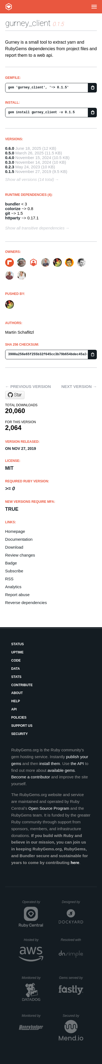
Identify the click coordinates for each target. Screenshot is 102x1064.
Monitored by (33, 978)
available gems (61, 770)
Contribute (22, 685)
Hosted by (33, 940)
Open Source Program (48, 808)
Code (16, 660)
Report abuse (17, 594)
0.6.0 (9, 148)
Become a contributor (30, 777)
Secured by (73, 1016)
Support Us (21, 726)
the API (77, 763)
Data (15, 669)
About (17, 693)
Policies (18, 717)
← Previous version (28, 386)
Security (19, 734)
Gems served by (71, 978)
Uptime (17, 652)
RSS (9, 578)
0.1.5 (9, 171)
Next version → (79, 386)
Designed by (72, 902)
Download (14, 547)
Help (15, 701)
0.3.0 (9, 162)
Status (17, 644)
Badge (11, 563)
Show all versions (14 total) (29, 179)
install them (49, 763)
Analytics (13, 586)
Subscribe (14, 571)
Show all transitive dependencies (34, 228)
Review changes (20, 555)
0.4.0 (9, 157)
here (75, 862)
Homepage (15, 531)
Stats (16, 677)
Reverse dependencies (26, 602)
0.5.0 (9, 153)
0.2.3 (9, 167)
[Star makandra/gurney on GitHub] (14, 395)
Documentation (19, 539)
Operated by (32, 904)
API (14, 709)
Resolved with (72, 940)
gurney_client (28, 23)
